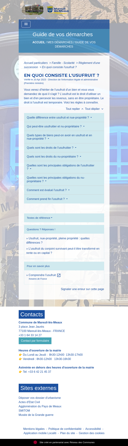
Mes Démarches (60, 42)
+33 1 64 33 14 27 (30, 335)
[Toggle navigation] (26, 24)
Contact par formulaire (35, 340)
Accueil (38, 42)
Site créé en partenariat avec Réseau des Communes (64, 442)
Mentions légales (34, 428)
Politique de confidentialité (65, 428)
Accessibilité (93, 428)
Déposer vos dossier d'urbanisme (40, 397)
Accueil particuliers (36, 62)
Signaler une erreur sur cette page (82, 289)
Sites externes (38, 388)
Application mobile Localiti (39, 433)
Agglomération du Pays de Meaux (40, 406)
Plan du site (67, 433)
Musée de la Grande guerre (36, 414)
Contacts (31, 314)
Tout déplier (94, 108)
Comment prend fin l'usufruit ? (46, 198)
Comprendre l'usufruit (45, 275)
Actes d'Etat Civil (29, 402)
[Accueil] (46, 10)
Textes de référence (38, 217)
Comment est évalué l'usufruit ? (47, 190)
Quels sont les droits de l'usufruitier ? (50, 147)
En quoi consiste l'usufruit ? (59, 67)
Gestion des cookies (92, 433)
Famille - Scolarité (63, 62)
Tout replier (75, 108)
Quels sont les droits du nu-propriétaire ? (53, 156)
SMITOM (24, 410)
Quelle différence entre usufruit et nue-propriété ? (58, 117)
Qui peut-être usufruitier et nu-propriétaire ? (54, 126)
